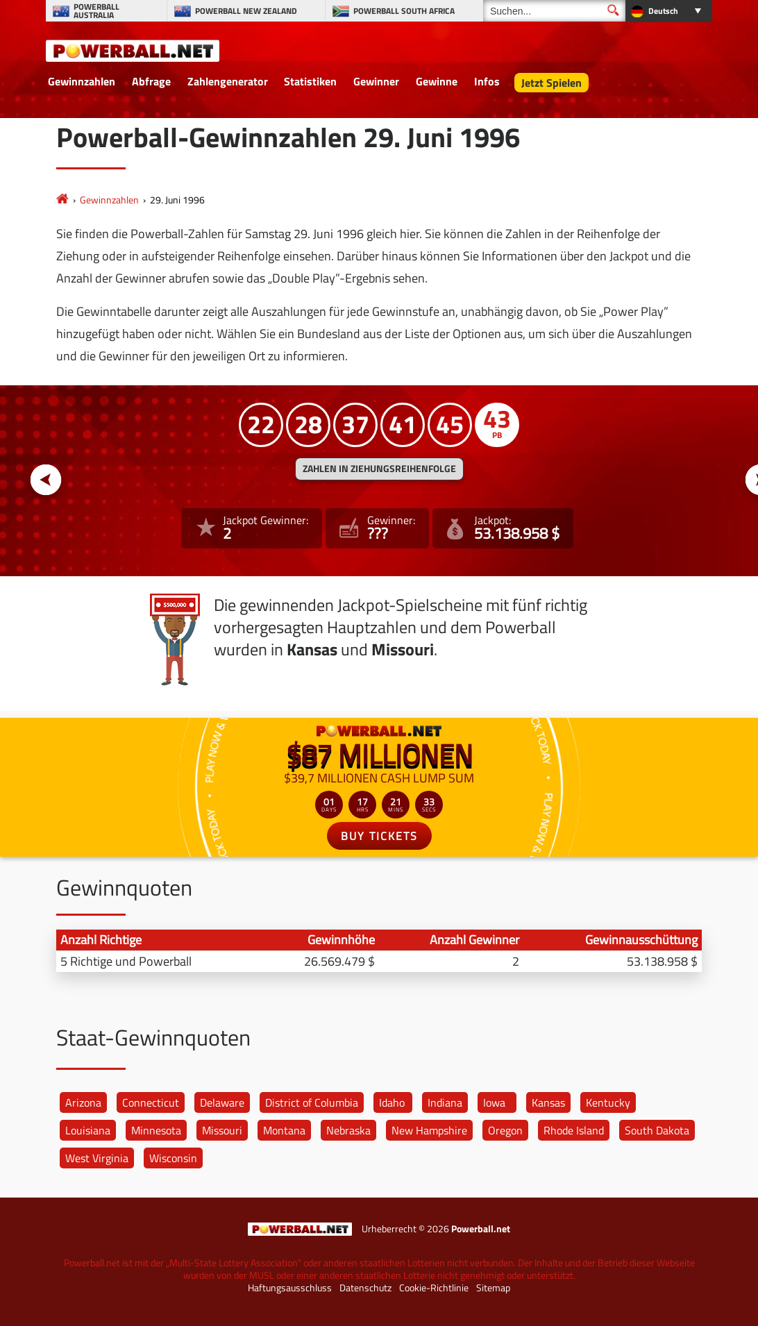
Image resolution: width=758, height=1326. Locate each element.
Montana (284, 1130)
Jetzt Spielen (551, 82)
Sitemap (493, 1288)
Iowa (494, 1102)
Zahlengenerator (227, 81)
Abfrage (151, 81)
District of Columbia (311, 1102)
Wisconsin (173, 1158)
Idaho (392, 1102)
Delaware (222, 1102)
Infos (487, 81)
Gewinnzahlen (81, 81)
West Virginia (96, 1158)
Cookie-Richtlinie (434, 1288)
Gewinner (376, 81)
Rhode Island (574, 1130)
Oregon (505, 1130)
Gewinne (436, 81)
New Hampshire (429, 1130)
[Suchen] (554, 11)
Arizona (83, 1102)
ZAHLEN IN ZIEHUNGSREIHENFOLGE (379, 469)
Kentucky (608, 1102)
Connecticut (150, 1102)
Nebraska (348, 1130)
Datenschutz (365, 1288)
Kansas (548, 1102)
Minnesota (156, 1130)
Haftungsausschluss (290, 1288)
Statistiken (310, 81)
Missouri (222, 1130)
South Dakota (657, 1130)
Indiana (445, 1102)
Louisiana (87, 1130)
